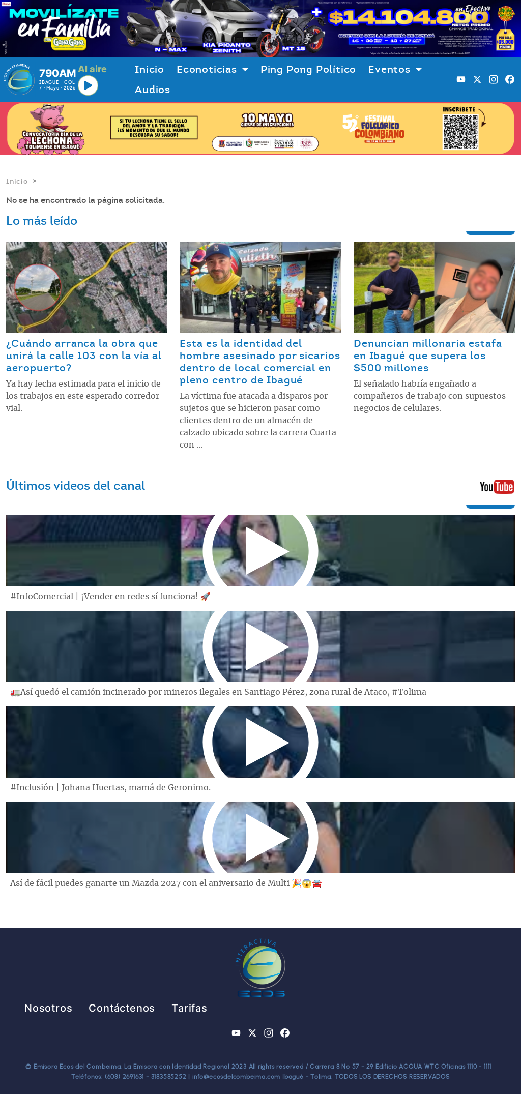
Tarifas (189, 1008)
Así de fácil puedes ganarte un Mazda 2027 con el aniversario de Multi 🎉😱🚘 (166, 883)
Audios (152, 89)
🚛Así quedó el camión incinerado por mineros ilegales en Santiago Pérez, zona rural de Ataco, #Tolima (218, 692)
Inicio (149, 69)
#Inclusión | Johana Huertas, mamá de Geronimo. (110, 788)
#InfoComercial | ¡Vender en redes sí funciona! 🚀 (110, 597)
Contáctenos (122, 1008)
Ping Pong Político (308, 69)
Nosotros (48, 1008)
